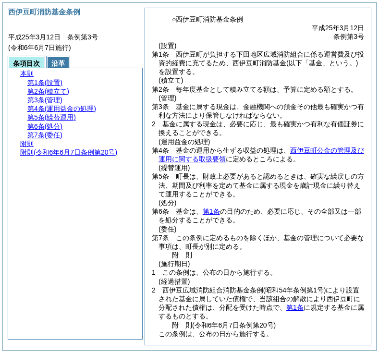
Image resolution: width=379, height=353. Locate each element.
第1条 (211, 211)
